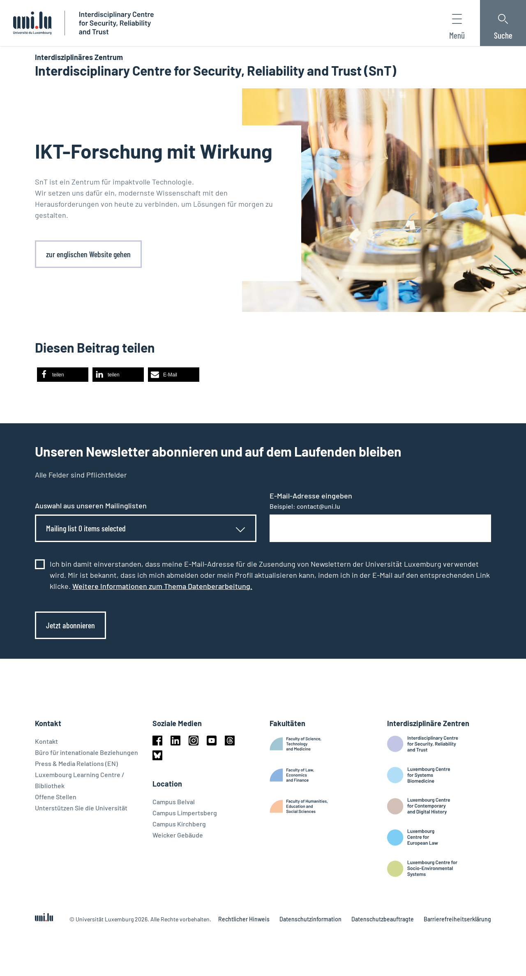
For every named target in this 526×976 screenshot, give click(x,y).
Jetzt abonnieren (70, 625)
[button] (62, 374)
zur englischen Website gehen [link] (88, 254)
